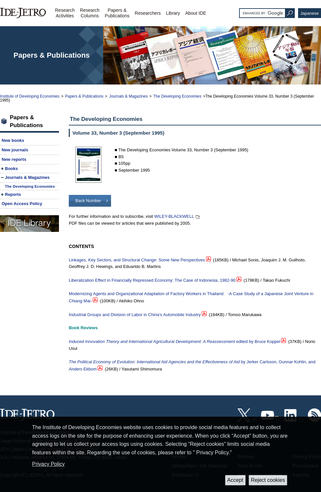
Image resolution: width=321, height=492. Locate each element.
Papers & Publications (84, 96)
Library (173, 13)
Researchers (147, 13)
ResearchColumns (90, 13)
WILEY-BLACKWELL (174, 216)
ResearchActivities (65, 13)
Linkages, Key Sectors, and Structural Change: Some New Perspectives (137, 259)
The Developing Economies (177, 96)
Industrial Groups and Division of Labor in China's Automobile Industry (135, 314)
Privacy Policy (48, 464)
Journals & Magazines (128, 96)
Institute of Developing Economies (29, 96)
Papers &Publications (117, 13)
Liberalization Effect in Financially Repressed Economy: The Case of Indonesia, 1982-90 (152, 280)
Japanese (309, 13)
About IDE (195, 13)
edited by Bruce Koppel (174, 341)
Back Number (88, 200)
